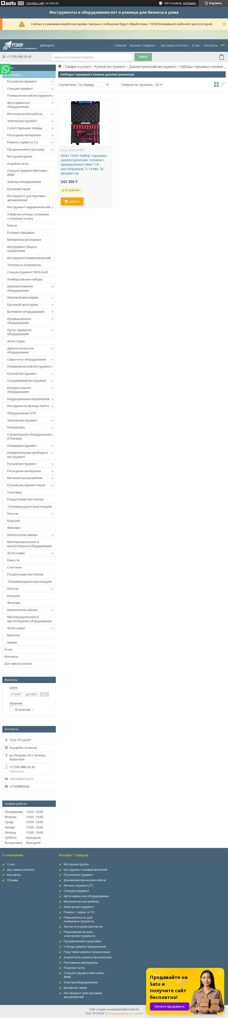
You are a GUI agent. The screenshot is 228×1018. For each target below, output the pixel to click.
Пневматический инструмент (29, 95)
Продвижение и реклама (25, 149)
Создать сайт (35, 3)
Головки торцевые (20, 232)
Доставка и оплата (174, 45)
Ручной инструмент (22, 81)
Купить (74, 201)
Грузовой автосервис (23, 304)
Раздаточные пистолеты (25, 499)
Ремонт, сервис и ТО (22, 142)
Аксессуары (16, 341)
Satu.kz (134, 1009)
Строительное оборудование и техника (29, 436)
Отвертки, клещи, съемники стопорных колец (28, 216)
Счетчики (14, 492)
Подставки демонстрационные (87, 952)
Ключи (12, 225)
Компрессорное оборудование (19, 390)
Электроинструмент (22, 121)
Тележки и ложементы (24, 265)
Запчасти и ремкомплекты (83, 926)
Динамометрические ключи (85, 880)
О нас (196, 45)
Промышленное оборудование (19, 321)
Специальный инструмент (26, 380)
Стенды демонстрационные (85, 946)
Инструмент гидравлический (28, 207)
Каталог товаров (142, 45)
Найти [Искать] (143, 57)
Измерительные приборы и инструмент (27, 454)
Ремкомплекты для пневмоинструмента (79, 919)
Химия (12, 642)
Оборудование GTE (21, 413)
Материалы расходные (24, 239)
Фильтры (13, 527)
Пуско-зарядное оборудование (19, 332)
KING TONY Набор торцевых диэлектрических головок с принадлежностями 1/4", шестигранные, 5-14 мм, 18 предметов (84, 164)
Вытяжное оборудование (25, 311)
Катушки (13, 521)
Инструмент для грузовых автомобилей (26, 198)
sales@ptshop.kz (22, 779)
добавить (189, 3)
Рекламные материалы (81, 962)
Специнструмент (20, 88)
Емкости (13, 560)
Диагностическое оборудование (20, 350)
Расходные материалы (24, 135)
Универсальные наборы (25, 279)
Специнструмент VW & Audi (27, 272)
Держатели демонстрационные (88, 957)
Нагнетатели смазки (22, 535)
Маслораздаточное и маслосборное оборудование (29, 544)
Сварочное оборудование (26, 359)
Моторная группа (19, 156)
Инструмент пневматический (29, 258)
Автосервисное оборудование (18, 105)
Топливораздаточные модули (29, 506)
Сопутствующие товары (24, 128)
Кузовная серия (18, 189)
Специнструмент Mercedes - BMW (28, 172)
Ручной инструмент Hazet (26, 485)
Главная (120, 45)
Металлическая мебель (25, 114)
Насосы (12, 513)
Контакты (211, 45)
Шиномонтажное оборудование (20, 288)
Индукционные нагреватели (28, 399)
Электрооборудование (24, 182)
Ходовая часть (18, 163)
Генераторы (16, 427)
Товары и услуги (78, 67)
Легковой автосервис (23, 297)
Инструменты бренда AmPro (28, 406)
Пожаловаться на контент (125, 1013)
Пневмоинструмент (22, 445)
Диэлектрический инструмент (153, 67)
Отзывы (12, 880)
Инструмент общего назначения (22, 249)
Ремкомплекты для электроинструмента (79, 934)
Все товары (12, 74)
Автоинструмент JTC (79, 885)
